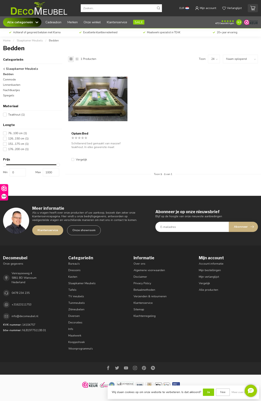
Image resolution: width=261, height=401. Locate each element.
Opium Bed (79, 133)
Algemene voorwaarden (149, 270)
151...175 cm (18, 143)
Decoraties (75, 322)
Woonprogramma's (80, 349)
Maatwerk (74, 336)
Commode (9, 79)
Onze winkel (92, 22)
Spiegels (8, 95)
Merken (72, 22)
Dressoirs (74, 270)
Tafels (72, 290)
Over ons (139, 264)
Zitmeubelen (76, 309)
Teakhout (16, 114)
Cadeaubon (53, 22)
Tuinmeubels (76, 303)
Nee (223, 392)
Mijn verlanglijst (209, 277)
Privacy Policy (142, 283)
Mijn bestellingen (210, 270)
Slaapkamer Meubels (30, 40)
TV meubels (76, 296)
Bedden (54, 40)
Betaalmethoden (144, 290)
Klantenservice (117, 22)
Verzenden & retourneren (150, 296)
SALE (139, 22)
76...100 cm (17, 133)
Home (7, 40)
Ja (208, 392)
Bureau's (74, 264)
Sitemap (139, 309)
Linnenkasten (11, 85)
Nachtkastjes (11, 90)
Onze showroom (83, 230)
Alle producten (208, 290)
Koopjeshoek (76, 342)
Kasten (72, 277)
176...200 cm (18, 149)
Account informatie (211, 264)
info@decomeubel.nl (25, 316)
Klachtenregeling (145, 316)
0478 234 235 (21, 293)
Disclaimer (140, 277)
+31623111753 (21, 304)
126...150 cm (18, 138)
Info (70, 329)
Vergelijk (81, 159)
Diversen (74, 316)
